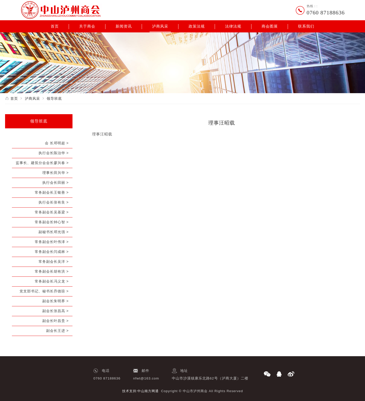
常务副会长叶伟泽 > (52, 242)
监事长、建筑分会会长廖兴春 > (42, 163)
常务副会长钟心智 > (52, 222)
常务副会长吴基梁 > (52, 212)
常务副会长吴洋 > (54, 261)
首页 (55, 26)
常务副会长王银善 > (52, 192)
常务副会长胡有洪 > (52, 271)
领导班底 (54, 98)
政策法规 (197, 26)
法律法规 (233, 26)
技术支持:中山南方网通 (140, 391)
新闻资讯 (124, 26)
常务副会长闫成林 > (52, 252)
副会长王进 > (57, 331)
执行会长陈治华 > (54, 153)
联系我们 (306, 26)
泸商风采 (160, 26)
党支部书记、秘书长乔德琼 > (44, 291)
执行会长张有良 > (54, 202)
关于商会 (87, 26)
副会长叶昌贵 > (55, 321)
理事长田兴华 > (55, 173)
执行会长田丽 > (55, 183)
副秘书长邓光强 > (54, 232)
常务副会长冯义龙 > (52, 281)
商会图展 (270, 26)
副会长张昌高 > (55, 311)
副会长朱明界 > (55, 301)
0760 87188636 (326, 12)
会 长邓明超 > (57, 143)
